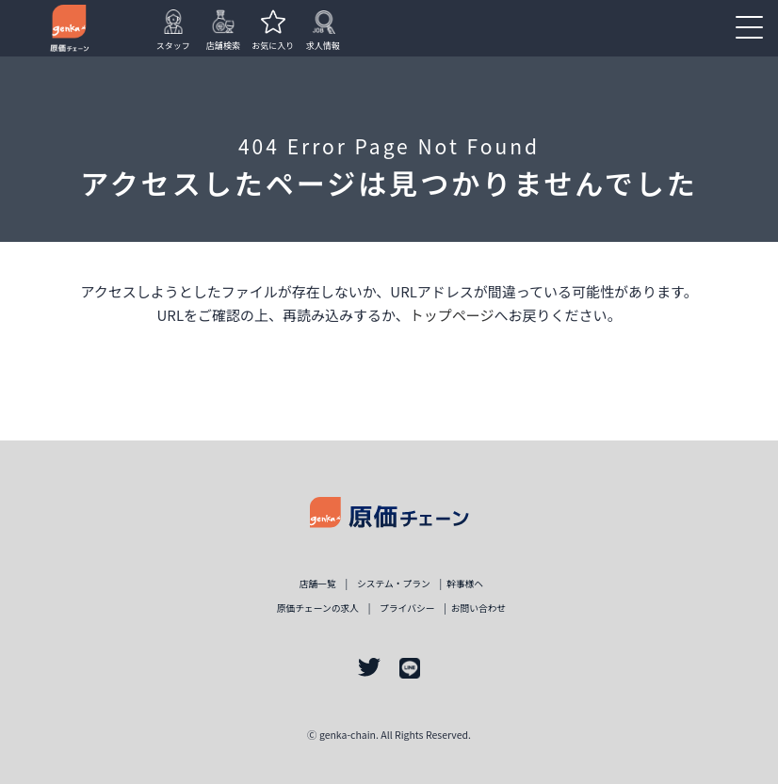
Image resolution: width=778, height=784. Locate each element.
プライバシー (407, 608)
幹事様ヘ (464, 583)
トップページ (452, 315)
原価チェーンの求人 (318, 608)
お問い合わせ (479, 608)
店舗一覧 (318, 583)
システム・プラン (393, 583)
